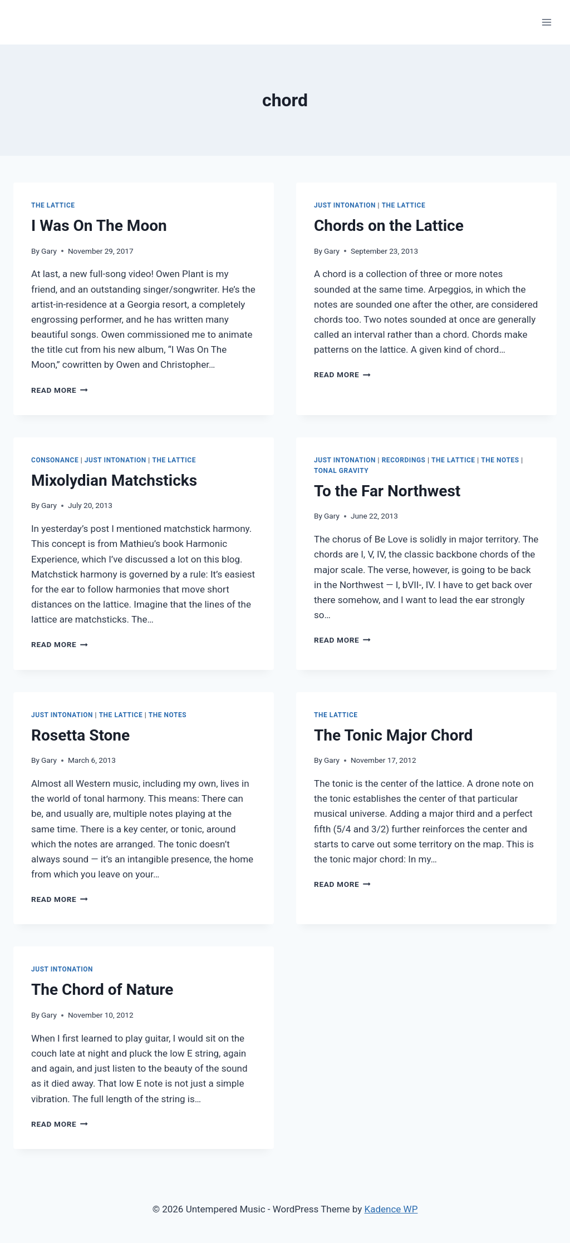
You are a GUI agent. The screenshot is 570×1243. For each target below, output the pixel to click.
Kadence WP (391, 1209)
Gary (49, 250)
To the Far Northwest (387, 491)
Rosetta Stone (80, 735)
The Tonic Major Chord (393, 735)
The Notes (500, 460)
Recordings (404, 460)
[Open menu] (546, 22)
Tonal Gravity (341, 471)
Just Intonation (345, 205)
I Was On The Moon (99, 225)
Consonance (54, 460)
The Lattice (53, 205)
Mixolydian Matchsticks (114, 480)
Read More (59, 390)
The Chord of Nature (102, 989)
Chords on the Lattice (389, 225)
